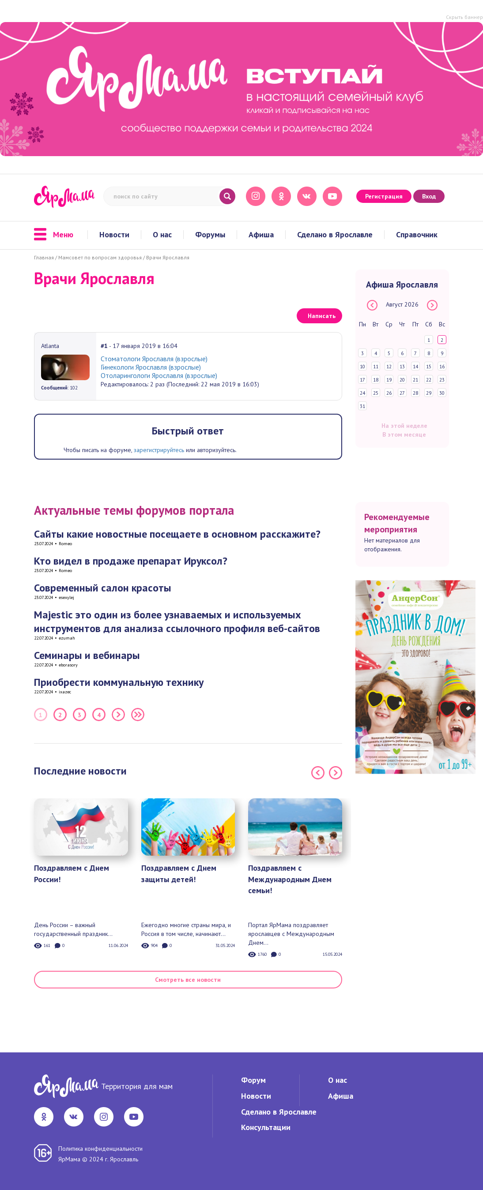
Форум (253, 1080)
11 (375, 366)
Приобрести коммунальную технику (119, 682)
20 (402, 380)
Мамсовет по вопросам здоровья (100, 257)
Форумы (210, 234)
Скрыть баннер (464, 17)
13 (402, 366)
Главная (44, 257)
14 (415, 366)
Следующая (118, 714)
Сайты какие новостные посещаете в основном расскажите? (177, 534)
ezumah (67, 638)
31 (362, 406)
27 (402, 393)
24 (362, 393)
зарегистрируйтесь (159, 450)
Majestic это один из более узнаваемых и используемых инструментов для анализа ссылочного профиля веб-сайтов (177, 621)
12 (389, 366)
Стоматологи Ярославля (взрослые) (154, 358)
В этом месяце (404, 434)
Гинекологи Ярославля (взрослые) (151, 367)
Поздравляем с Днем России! (71, 873)
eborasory (68, 665)
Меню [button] (53, 234)
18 (375, 380)
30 (442, 393)
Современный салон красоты (102, 588)
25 (375, 393)
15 (428, 366)
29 (428, 393)
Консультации (266, 1127)
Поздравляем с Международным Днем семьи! (290, 879)
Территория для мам (137, 1086)
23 (442, 380)
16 (442, 366)
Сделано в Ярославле (335, 234)
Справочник (417, 234)
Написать (322, 316)
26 (389, 393)
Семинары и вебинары (87, 655)
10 (362, 366)
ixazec (65, 692)
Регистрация (384, 196)
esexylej (66, 597)
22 (428, 380)
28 (415, 393)
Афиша (261, 234)
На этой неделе (404, 426)
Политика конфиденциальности (100, 1149)
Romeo (65, 543)
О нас (162, 234)
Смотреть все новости (188, 980)
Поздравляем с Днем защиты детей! (178, 873)
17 (362, 380)
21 (415, 380)
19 (389, 380)
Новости (114, 234)
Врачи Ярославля (167, 257)
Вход (429, 196)
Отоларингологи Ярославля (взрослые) (159, 375)
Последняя (137, 714)
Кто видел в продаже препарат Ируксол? (130, 561)
